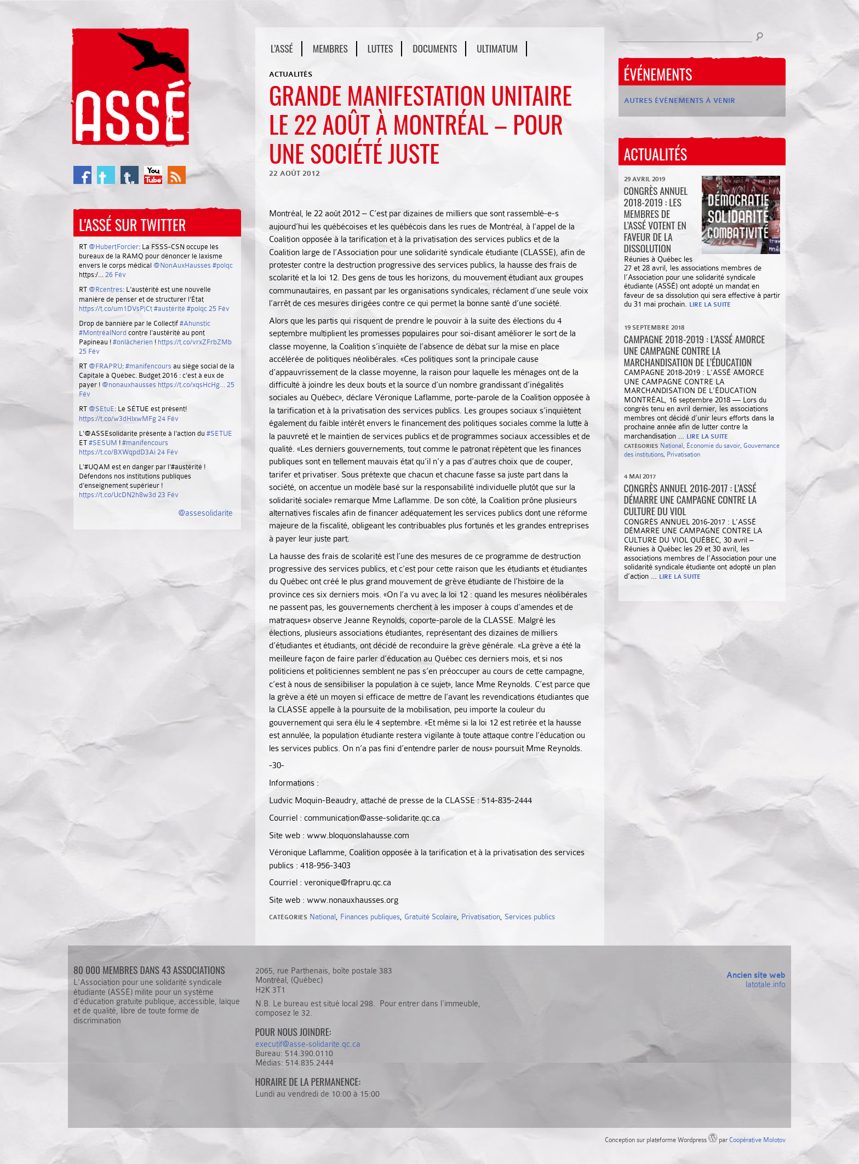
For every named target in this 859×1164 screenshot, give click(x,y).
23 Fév (168, 495)
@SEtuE (101, 409)
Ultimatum (497, 48)
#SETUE (219, 433)
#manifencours (148, 366)
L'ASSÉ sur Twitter (132, 224)
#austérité (169, 308)
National (323, 916)
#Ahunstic (195, 323)
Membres (330, 48)
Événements (658, 74)
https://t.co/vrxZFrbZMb (195, 342)
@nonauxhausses (129, 385)
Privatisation (480, 916)
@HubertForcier (114, 247)
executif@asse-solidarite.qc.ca (307, 1044)
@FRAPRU (105, 366)
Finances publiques (370, 916)
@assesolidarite (205, 513)
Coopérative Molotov (757, 1140)
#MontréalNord (103, 333)
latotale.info (766, 984)
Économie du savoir (713, 446)
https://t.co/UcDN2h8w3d (117, 495)
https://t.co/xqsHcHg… (191, 385)
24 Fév (168, 418)
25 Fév (219, 308)
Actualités (290, 74)
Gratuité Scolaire (430, 916)
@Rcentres (106, 289)
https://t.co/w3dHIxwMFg (117, 418)
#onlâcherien (133, 342)
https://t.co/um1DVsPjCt (115, 308)
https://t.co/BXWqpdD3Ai (117, 452)
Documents (435, 48)
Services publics (530, 916)
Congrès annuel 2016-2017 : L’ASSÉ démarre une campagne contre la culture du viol (690, 499)
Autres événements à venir (679, 100)
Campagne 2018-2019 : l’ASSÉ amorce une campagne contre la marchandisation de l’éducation (694, 350)
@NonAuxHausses (182, 265)
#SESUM (103, 443)
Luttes (380, 48)
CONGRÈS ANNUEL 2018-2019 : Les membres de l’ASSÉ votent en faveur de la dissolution (656, 219)
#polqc (223, 265)
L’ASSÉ (282, 48)
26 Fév (115, 274)
